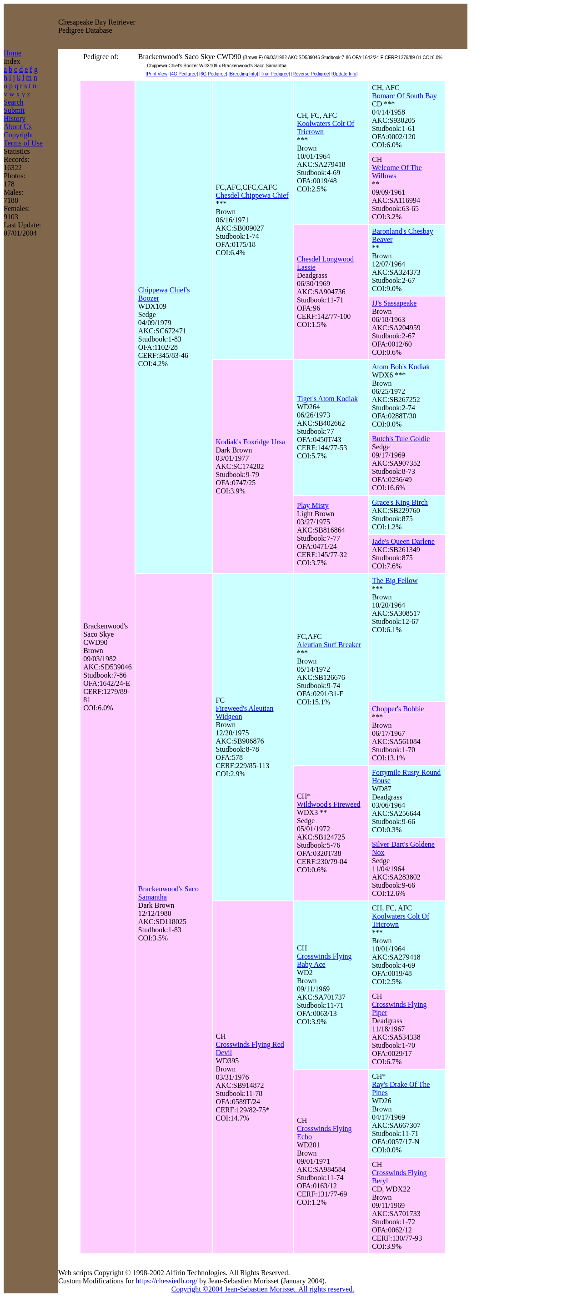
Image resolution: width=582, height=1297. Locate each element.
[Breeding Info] (243, 73)
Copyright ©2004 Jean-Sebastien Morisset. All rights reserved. (262, 1289)
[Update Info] (344, 73)
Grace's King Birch (400, 502)
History (14, 118)
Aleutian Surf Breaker (329, 644)
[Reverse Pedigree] (311, 73)
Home (12, 53)
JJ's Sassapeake (394, 303)
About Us (18, 127)
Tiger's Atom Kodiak (327, 398)
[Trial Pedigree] (275, 73)
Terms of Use (23, 143)
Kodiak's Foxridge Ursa (250, 442)
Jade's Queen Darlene (403, 541)
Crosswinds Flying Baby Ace (324, 960)
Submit (14, 110)
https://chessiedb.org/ (166, 1281)
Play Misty (313, 505)
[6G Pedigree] (213, 73)
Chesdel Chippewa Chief (252, 195)
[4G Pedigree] (184, 73)
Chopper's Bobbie (398, 709)
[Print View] (157, 73)
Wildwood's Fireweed (329, 804)
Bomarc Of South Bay (404, 96)
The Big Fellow (394, 580)
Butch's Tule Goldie (401, 438)
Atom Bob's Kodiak (401, 367)
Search (14, 102)
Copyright (18, 135)
